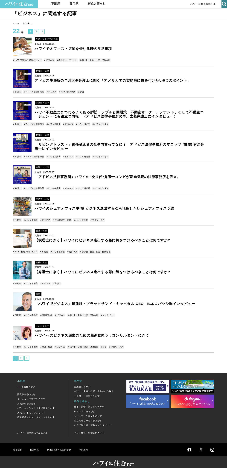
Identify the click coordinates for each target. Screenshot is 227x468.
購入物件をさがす (26, 389)
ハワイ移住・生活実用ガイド (89, 428)
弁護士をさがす (82, 382)
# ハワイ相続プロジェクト (25, 249)
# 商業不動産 (46, 311)
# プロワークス (96, 217)
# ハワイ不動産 (31, 217)
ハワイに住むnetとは (201, 4)
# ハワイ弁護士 (53, 123)
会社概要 (18, 444)
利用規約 (89, 444)
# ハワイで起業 (80, 217)
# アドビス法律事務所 (34, 91)
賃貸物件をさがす (26, 399)
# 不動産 (17, 217)
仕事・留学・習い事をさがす (89, 402)
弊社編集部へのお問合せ (62, 444)
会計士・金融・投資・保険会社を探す (94, 386)
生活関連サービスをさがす (88, 416)
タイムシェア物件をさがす (31, 394)
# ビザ (102, 343)
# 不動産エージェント (66, 60)
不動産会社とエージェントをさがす (36, 412)
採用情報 (35, 444)
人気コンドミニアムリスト (31, 408)
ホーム (16, 23)
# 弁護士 (17, 91)
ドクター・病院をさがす (87, 391)
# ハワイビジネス (66, 91)
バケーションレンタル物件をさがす (36, 403)
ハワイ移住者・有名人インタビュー (92, 420)
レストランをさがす (84, 406)
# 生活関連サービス (61, 217)
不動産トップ (28, 382)
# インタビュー (106, 311)
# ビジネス (49, 60)
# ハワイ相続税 (82, 123)
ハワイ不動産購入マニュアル (32, 428)
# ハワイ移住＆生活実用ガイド (27, 60)
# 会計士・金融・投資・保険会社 (94, 60)
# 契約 (80, 91)
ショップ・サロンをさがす (88, 411)
